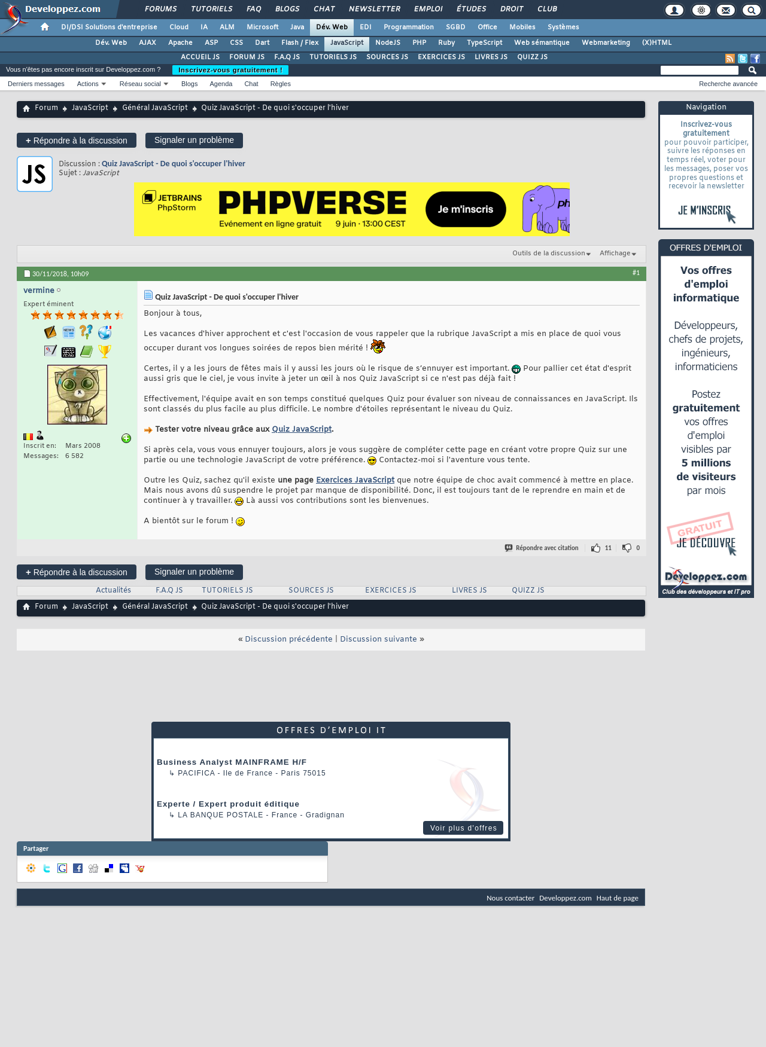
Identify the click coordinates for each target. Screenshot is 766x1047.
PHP (419, 43)
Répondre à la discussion (76, 140)
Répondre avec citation (542, 548)
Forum (46, 108)
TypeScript (484, 43)
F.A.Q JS (287, 57)
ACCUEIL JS (200, 57)
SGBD (456, 27)
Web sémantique (542, 43)
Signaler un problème (194, 140)
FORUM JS (247, 57)
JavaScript (346, 43)
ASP (211, 43)
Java (297, 27)
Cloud (179, 27)
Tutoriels (211, 9)
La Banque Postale (220, 815)
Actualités (113, 591)
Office (487, 27)
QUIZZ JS (532, 57)
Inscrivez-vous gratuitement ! (230, 70)
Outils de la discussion (548, 253)
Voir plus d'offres (463, 828)
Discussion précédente (289, 639)
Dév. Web (332, 27)
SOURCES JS (387, 57)
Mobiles (522, 27)
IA (204, 27)
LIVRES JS (491, 57)
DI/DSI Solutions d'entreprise (109, 27)
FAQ (253, 9)
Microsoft (262, 27)
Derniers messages (36, 83)
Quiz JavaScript (302, 430)
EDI (366, 27)
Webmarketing (606, 43)
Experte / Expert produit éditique (228, 803)
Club (546, 9)
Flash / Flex (299, 43)
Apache (180, 43)
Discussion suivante (378, 639)
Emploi (427, 9)
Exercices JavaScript (355, 480)
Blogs (286, 9)
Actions (88, 83)
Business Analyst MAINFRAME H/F (232, 762)
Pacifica (196, 773)
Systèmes (563, 27)
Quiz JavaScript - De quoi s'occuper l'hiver (173, 163)
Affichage (615, 253)
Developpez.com (565, 897)
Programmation (409, 27)
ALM (227, 27)
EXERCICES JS (441, 57)
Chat (323, 9)
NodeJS (387, 43)
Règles (280, 83)
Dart (262, 43)
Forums (160, 9)
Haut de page (618, 897)
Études (471, 9)
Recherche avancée (728, 83)
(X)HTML (656, 43)
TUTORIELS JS (333, 57)
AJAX (147, 43)
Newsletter (373, 9)
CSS (236, 43)
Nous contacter (510, 897)
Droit (511, 9)
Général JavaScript (155, 108)
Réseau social (140, 83)
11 (608, 548)
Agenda (220, 83)
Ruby (446, 43)
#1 (636, 272)
